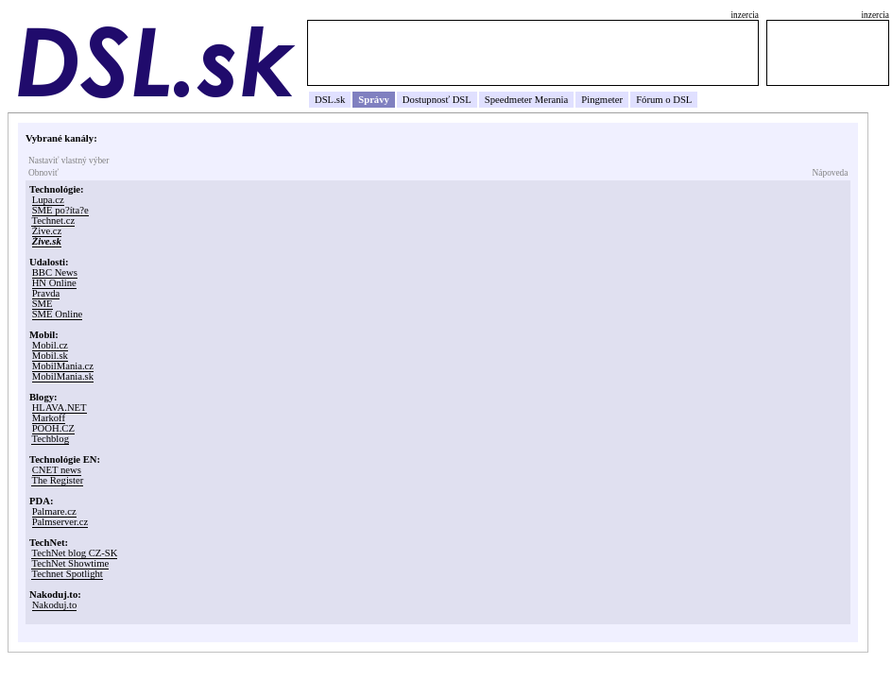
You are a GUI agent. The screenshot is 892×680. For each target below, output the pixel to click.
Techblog (50, 439)
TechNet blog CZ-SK (74, 553)
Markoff (48, 418)
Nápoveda (831, 173)
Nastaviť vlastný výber (68, 160)
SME (42, 303)
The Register (57, 480)
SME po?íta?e (60, 210)
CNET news (56, 470)
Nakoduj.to (54, 605)
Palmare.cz (54, 511)
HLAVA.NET (59, 407)
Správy (373, 99)
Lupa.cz (48, 200)
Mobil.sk (50, 355)
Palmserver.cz (60, 522)
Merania (552, 99)
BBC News (54, 272)
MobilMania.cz (63, 366)
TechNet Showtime (70, 563)
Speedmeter (508, 99)
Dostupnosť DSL (437, 99)
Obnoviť (43, 173)
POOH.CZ (53, 428)
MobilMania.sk (63, 376)
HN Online (54, 283)
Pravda (46, 293)
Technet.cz (53, 220)
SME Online (57, 314)
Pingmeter (602, 99)
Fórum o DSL (664, 99)
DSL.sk (330, 99)
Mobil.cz (50, 345)
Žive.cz (47, 231)
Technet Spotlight (66, 574)
